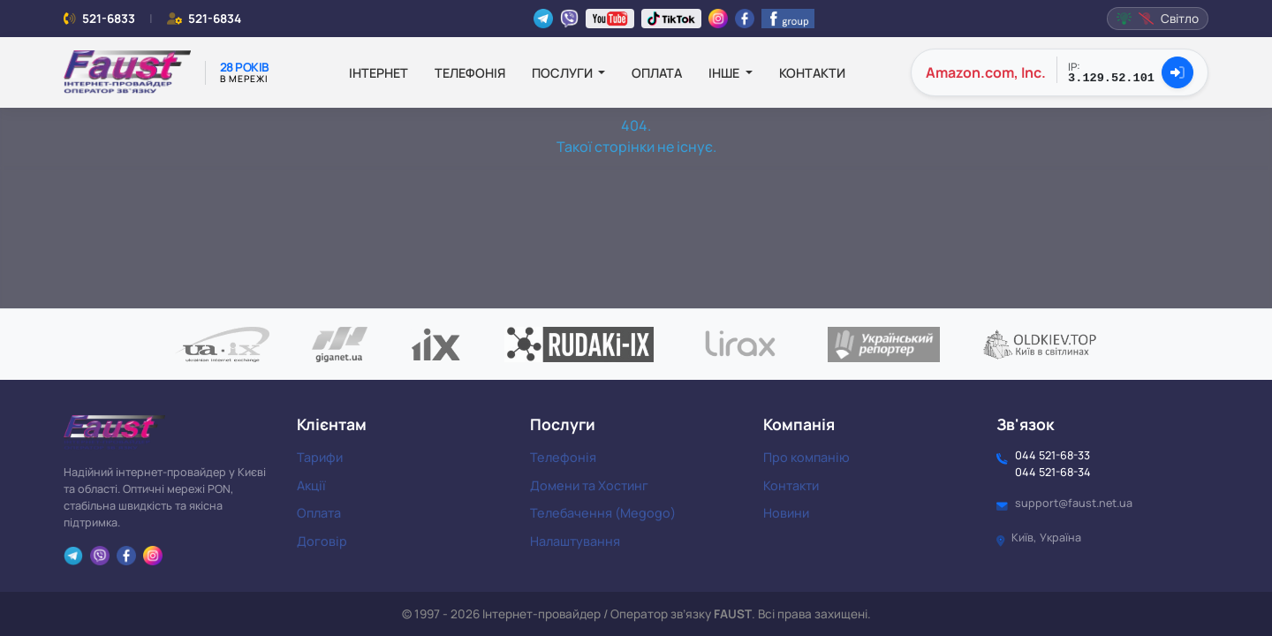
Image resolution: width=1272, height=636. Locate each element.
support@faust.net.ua (1073, 503)
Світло (1158, 18)
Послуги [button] (563, 72)
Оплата (657, 72)
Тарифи (320, 457)
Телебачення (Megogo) (603, 512)
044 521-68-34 (1053, 472)
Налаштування (575, 541)
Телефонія (470, 72)
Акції (311, 485)
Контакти (812, 72)
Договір (322, 541)
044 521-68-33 (1052, 455)
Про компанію (806, 457)
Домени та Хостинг (589, 485)
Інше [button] (725, 72)
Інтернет (378, 72)
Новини (786, 512)
